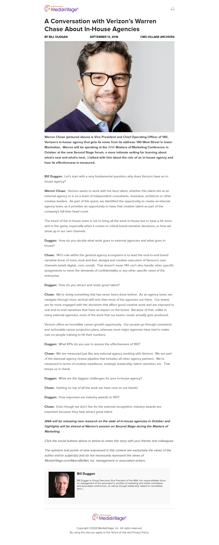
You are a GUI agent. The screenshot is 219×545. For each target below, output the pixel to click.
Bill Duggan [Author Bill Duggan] (58, 37)
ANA (111, 147)
